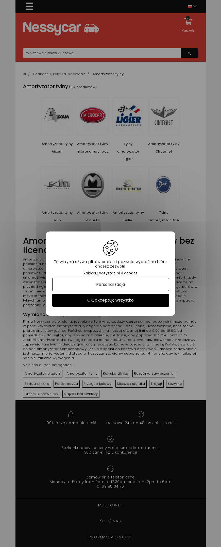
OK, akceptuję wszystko (110, 300)
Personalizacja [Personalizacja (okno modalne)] (110, 284)
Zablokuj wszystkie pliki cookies (111, 273)
